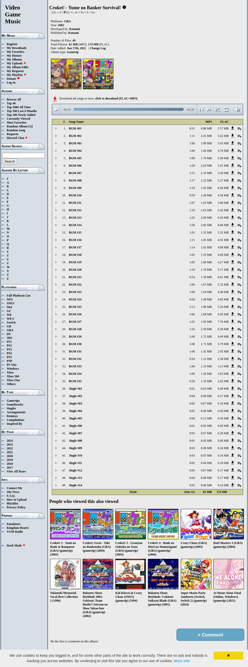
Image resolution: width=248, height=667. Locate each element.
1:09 (192, 292)
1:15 (192, 173)
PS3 (9, 349)
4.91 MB (223, 240)
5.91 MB (223, 165)
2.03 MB (206, 165)
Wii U (10, 318)
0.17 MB (223, 470)
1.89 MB (206, 143)
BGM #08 (75, 180)
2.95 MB (223, 351)
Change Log (98, 48)
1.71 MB (206, 344)
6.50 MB (223, 329)
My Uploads (16, 63)
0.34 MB (223, 418)
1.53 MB (206, 232)
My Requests (15, 71)
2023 (10, 444)
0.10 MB (223, 463)
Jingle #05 (75, 418)
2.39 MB (206, 329)
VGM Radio (15, 531)
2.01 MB (206, 136)
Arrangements (16, 412)
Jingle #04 (75, 411)
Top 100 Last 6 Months (22, 111)
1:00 (192, 151)
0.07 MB (206, 403)
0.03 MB (206, 388)
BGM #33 (75, 366)
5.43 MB (223, 143)
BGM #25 (75, 307)
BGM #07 (75, 173)
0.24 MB (223, 448)
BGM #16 (75, 240)
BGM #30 (75, 344)
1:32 (192, 329)
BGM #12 (75, 210)
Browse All (14, 99)
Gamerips (13, 400)
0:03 (192, 411)
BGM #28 (75, 329)
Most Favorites (16, 122)
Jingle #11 (75, 463)
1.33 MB (206, 366)
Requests (12, 134)
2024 (10, 440)
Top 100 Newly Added (21, 115)
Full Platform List (19, 295)
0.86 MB (206, 128)
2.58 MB (223, 359)
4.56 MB (223, 195)
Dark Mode (16, 545)
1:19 (192, 188)
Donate (13, 78)
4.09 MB (223, 255)
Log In (11, 82)
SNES (10, 303)
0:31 (192, 128)
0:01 (192, 388)
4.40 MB (223, 292)
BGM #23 (75, 292)
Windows (13, 368)
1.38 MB (206, 277)
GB (9, 326)
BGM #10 (75, 195)
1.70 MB (206, 269)
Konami (74, 29)
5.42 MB (223, 210)
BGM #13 (75, 217)
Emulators (14, 524)
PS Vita (11, 365)
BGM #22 (75, 284)
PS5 (9, 357)
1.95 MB (206, 322)
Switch (11, 322)
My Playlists (16, 75)
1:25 (192, 217)
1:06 (192, 143)
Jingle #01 (75, 388)
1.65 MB (206, 203)
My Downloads (16, 48)
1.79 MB (206, 158)
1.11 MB (206, 359)
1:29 (192, 165)
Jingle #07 (75, 433)
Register (12, 44)
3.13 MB (223, 366)
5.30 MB (223, 173)
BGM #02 (75, 136)
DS (9, 334)
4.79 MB (223, 151)
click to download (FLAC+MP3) (116, 98)
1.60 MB (206, 151)
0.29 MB (223, 411)
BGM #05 (75, 158)
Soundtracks (15, 404)
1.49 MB (206, 195)
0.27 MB (223, 396)
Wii (9, 315)
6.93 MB (223, 217)
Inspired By (14, 424)
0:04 (192, 396)
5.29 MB (223, 307)
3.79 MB (223, 344)
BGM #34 (75, 374)
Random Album (17, 126)
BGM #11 (75, 203)
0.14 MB (223, 485)
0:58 (192, 299)
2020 (10, 456)
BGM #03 (75, 143)
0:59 (192, 195)
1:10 (192, 210)
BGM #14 (75, 225)
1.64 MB (206, 292)
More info (182, 661)
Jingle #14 (75, 485)
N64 (9, 307)
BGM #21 (75, 277)
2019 (10, 460)
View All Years (16, 471)
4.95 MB (223, 314)
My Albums (14, 59)
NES (10, 299)
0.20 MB (223, 433)
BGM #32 (75, 359)
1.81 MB (206, 247)
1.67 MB (206, 284)
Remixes (12, 416)
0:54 (192, 277)
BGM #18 (75, 255)
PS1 (9, 341)
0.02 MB (206, 426)
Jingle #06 (75, 426)
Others (11, 384)
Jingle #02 (75, 396)
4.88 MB (223, 247)
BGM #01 (75, 128)
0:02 (192, 403)
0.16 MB (223, 403)
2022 (10, 448)
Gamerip (73, 52)
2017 (10, 467)
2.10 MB (206, 173)
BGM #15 (75, 232)
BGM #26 (75, 314)
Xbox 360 (13, 376)
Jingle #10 (75, 455)
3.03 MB (223, 374)
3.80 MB (223, 203)
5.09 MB (223, 158)
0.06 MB (223, 426)
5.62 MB (223, 136)
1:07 (192, 203)
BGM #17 (75, 247)
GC (9, 311)
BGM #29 (75, 336)
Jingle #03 (75, 403)
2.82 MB (206, 225)
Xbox (10, 372)
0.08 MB (206, 411)
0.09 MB (223, 388)
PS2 (9, 345)
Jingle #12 (75, 470)
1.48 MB (206, 299)
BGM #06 (75, 165)
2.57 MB (223, 128)
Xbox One (13, 380)
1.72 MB (206, 336)
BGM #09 (75, 188)
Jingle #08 (75, 440)
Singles (11, 408)
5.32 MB (223, 232)
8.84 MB (223, 225)
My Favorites (15, 52)
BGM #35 (75, 381)
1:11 (192, 136)
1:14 (192, 247)
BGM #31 (75, 351)
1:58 (192, 225)
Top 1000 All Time (19, 107)
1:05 (192, 255)
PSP (9, 361)
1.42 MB (206, 351)
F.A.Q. (11, 496)
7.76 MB (223, 322)
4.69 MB (223, 336)
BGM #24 (75, 299)
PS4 (9, 353)
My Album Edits (17, 67)
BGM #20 (75, 269)
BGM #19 (75, 262)
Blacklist (12, 503)
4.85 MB (223, 299)
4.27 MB (223, 262)
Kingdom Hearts (18, 528)
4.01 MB (223, 277)
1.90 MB (206, 307)
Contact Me (14, 488)
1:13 (192, 307)
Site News (13, 492)
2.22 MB (206, 180)
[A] (30, 126)
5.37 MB (223, 180)
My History (14, 55)
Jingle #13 (75, 478)
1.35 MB (206, 381)
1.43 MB (206, 374)
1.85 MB (206, 240)
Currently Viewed (18, 118)
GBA (10, 330)
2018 (10, 464)
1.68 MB (206, 314)
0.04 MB (206, 463)
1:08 (192, 158)
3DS (9, 338)
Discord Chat (17, 138)
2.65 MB (223, 381)
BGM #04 (75, 151)
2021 (10, 452)
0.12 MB (206, 418)
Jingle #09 (75, 448)
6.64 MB (223, 188)
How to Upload (16, 499)
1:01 (192, 232)
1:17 (192, 180)
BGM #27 (75, 322)
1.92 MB (206, 188)
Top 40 (11, 103)
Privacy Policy (16, 507)
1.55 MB (206, 255)
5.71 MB (223, 269)
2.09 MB (206, 217)
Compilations (15, 420)
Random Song (16, 130)
